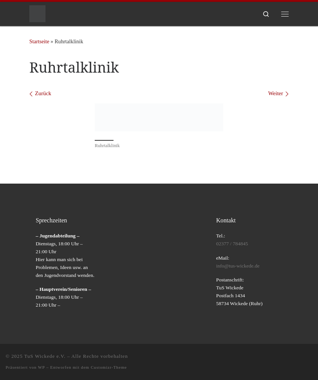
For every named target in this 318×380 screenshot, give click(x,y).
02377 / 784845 (232, 243)
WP (41, 367)
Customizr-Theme (109, 367)
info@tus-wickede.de (238, 266)
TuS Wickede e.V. (45, 356)
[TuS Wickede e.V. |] (37, 13)
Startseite (39, 41)
